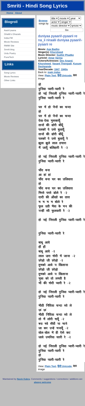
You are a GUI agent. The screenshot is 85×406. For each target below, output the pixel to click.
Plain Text (50, 75)
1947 (57, 69)
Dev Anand (66, 60)
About (18, 13)
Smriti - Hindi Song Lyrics (37, 5)
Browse (43, 20)
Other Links (9, 80)
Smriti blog (9, 49)
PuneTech (9, 57)
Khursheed (56, 52)
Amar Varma (55, 57)
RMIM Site (9, 45)
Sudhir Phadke (65, 55)
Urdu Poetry (10, 53)
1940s (64, 69)
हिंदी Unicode (64, 75)
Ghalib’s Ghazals (12, 34)
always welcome (42, 382)
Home (10, 13)
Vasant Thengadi (62, 63)
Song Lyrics (10, 73)
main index (54, 72)
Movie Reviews (11, 42)
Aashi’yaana (10, 30)
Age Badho (53, 49)
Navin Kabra (23, 379)
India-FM (8, 38)
